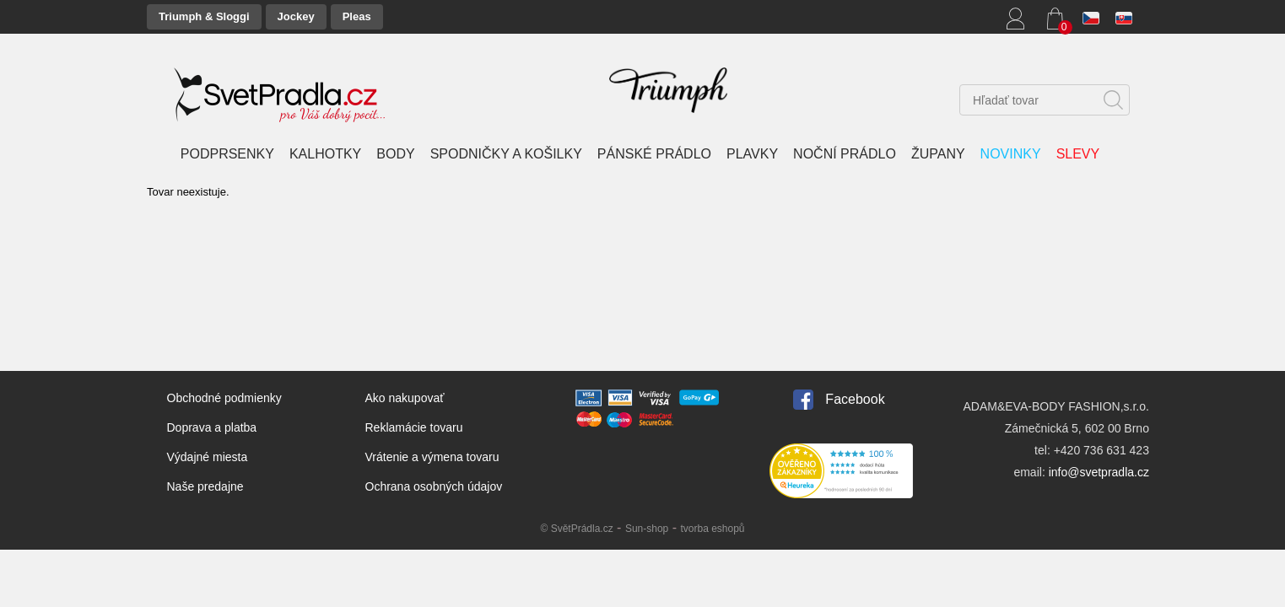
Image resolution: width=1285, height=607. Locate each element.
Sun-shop (646, 528)
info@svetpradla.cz (1099, 472)
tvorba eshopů (712, 528)
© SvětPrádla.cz (576, 528)
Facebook (854, 399)
